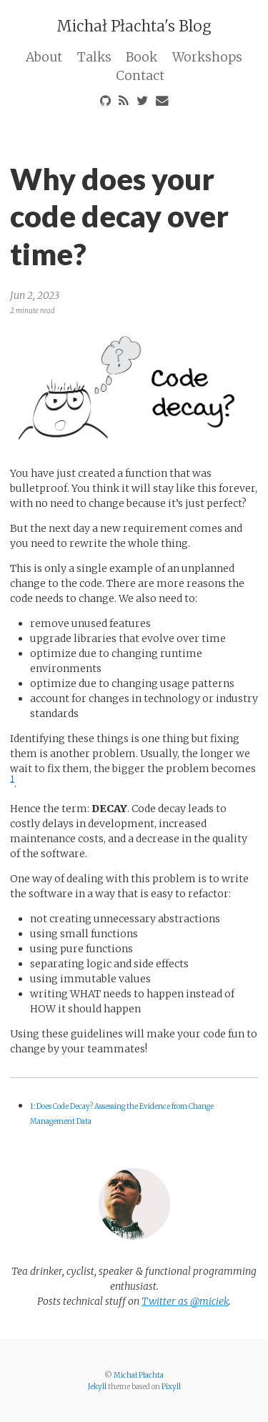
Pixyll (171, 1386)
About (44, 57)
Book (141, 57)
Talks (94, 57)
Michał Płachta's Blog (134, 26)
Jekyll (97, 1386)
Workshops (207, 57)
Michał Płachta (139, 1375)
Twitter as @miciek (185, 1301)
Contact (140, 76)
